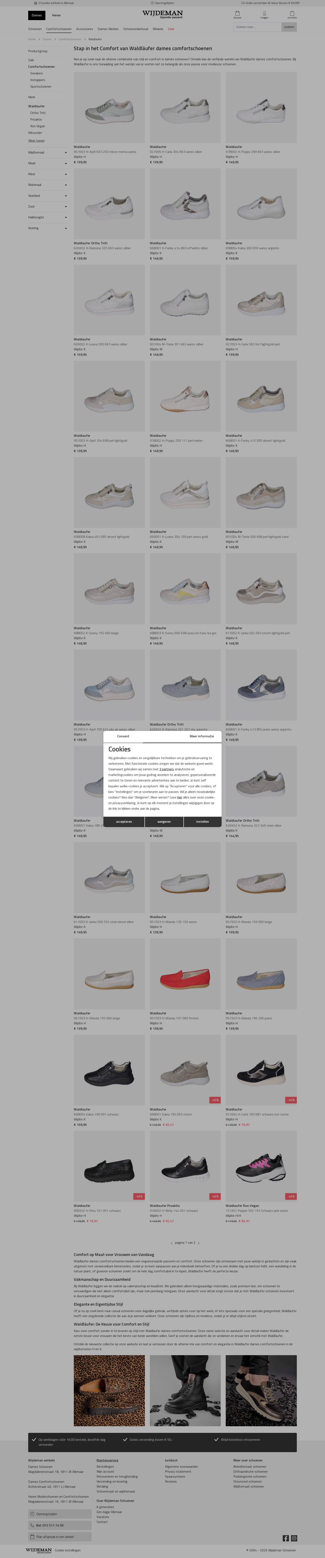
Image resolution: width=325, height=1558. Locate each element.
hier (179, 797)
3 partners (166, 769)
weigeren (164, 822)
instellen (202, 822)
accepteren (124, 822)
